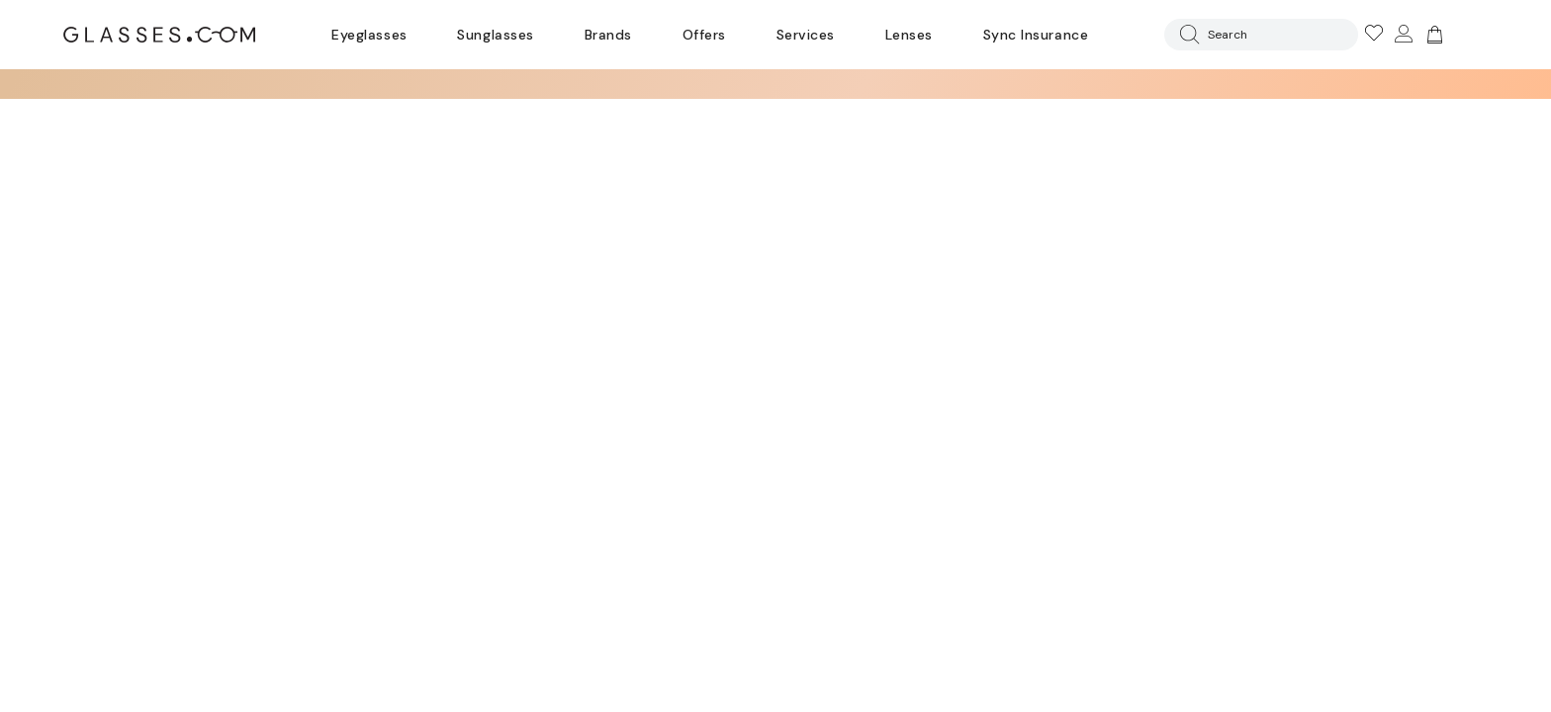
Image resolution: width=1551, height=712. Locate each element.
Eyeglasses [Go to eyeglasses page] (369, 35)
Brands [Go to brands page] (608, 35)
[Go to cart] (1432, 34)
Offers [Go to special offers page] (704, 35)
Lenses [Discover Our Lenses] (909, 35)
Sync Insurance (1036, 35)
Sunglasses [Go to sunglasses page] (495, 35)
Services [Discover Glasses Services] (805, 35)
